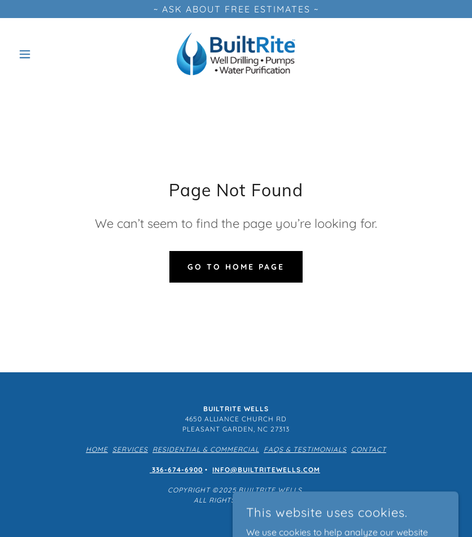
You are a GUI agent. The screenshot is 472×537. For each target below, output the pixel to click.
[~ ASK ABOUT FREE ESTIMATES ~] (236, 9)
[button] (47, 54)
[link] (236, 54)
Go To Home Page (236, 267)
